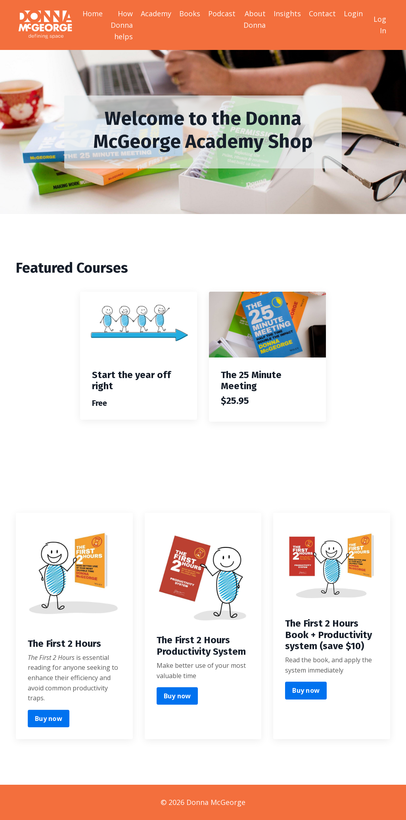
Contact (322, 13)
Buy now (48, 718)
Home (92, 13)
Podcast (222, 13)
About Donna (254, 19)
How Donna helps (122, 25)
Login (353, 13)
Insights (287, 13)
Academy (156, 13)
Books (189, 13)
